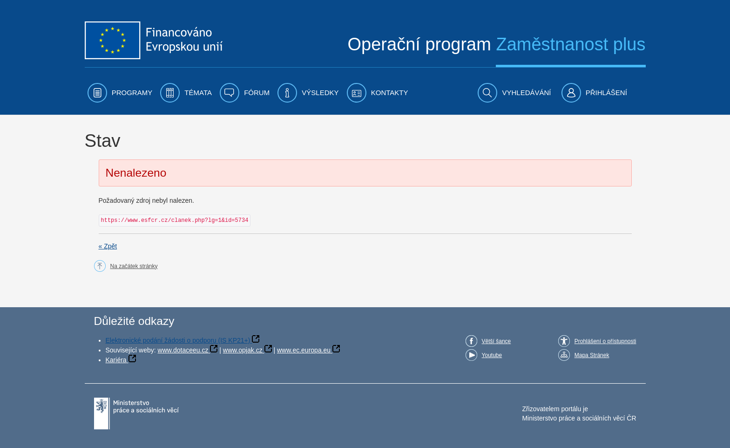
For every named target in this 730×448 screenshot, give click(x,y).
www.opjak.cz (243, 350)
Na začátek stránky (134, 266)
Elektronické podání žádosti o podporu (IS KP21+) (178, 340)
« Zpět (108, 246)
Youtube (492, 355)
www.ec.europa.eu (304, 350)
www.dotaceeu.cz (183, 350)
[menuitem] (120, 92)
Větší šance (496, 341)
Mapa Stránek (592, 355)
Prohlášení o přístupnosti (605, 341)
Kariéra (116, 360)
